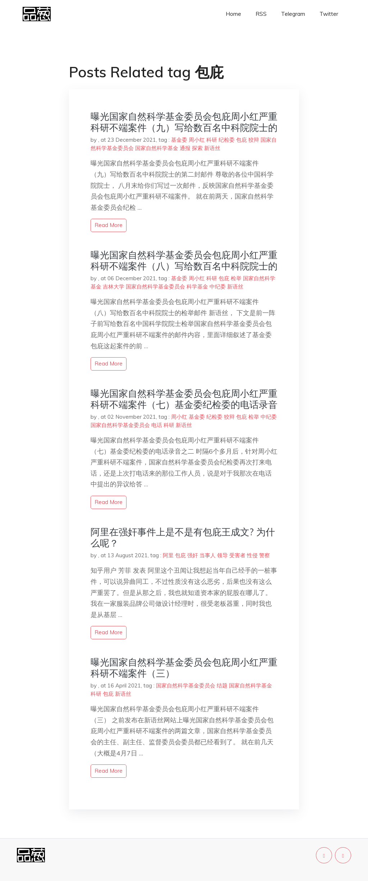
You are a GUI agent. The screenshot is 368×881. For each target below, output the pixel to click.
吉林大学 (113, 286)
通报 (185, 148)
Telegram (293, 13)
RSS (261, 13)
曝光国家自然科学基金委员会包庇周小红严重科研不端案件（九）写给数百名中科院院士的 (184, 121)
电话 (156, 425)
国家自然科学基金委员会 (155, 286)
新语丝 (212, 148)
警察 (264, 555)
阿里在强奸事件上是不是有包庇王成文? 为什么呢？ (183, 537)
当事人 (207, 555)
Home (233, 13)
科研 (211, 139)
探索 (197, 148)
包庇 (241, 139)
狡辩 (253, 139)
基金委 (179, 139)
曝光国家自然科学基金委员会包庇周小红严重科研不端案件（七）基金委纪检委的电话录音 (184, 398)
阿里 (168, 555)
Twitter (328, 13)
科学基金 (197, 286)
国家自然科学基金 (156, 148)
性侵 (252, 555)
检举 (236, 278)
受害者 (237, 555)
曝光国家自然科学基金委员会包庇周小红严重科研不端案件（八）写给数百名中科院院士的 (184, 260)
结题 (222, 685)
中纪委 (218, 286)
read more (109, 225)
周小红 (197, 139)
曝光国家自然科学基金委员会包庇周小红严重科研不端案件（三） (184, 667)
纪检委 (226, 139)
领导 (222, 555)
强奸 (192, 555)
